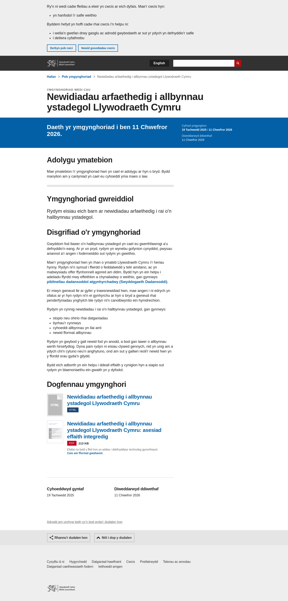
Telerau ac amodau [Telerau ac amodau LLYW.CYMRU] (177, 561)
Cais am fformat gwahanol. (85, 453)
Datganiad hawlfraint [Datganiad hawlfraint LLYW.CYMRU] (106, 561)
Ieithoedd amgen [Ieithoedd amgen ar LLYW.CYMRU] (110, 566)
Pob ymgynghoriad (76, 76)
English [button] (159, 63)
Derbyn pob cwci (61, 48)
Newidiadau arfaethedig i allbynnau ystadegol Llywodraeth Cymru (55, 405)
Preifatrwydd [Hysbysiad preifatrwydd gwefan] (149, 561)
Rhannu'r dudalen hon (71, 537)
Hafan (51, 76)
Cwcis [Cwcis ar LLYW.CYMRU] (130, 561)
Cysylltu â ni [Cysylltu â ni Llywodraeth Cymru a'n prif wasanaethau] (55, 561)
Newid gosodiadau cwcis (98, 48)
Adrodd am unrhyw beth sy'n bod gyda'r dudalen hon (84, 522)
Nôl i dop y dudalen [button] (117, 537)
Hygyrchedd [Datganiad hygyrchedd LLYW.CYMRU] (78, 561)
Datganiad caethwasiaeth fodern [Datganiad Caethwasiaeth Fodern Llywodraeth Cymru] (70, 566)
